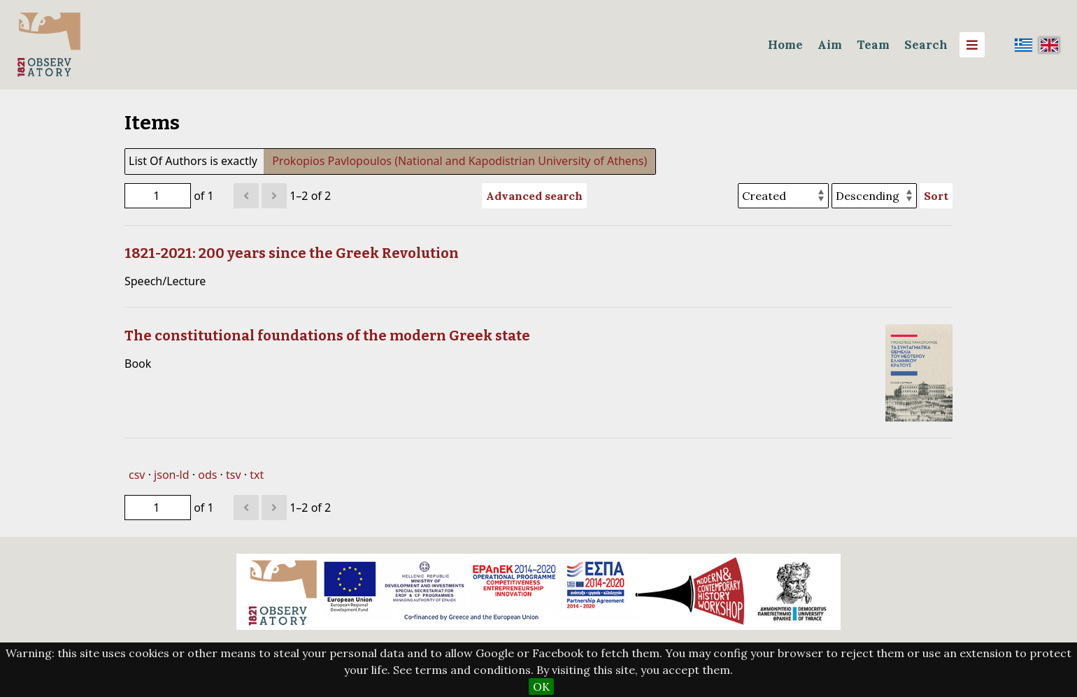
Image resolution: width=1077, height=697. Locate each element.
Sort (936, 196)
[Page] (157, 195)
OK (541, 687)
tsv (233, 474)
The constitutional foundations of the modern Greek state (327, 335)
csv (137, 474)
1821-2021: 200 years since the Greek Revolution (291, 253)
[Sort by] (783, 195)
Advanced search (534, 196)
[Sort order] (874, 195)
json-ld (171, 474)
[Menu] (972, 44)
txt (257, 474)
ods (207, 474)
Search (926, 44)
